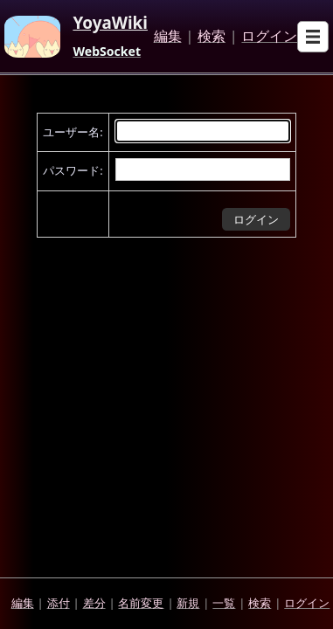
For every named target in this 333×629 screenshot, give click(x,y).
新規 (188, 603)
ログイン (269, 37)
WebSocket (107, 51)
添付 (58, 603)
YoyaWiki (110, 23)
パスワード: (72, 170)
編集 (168, 37)
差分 (94, 603)
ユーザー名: (72, 132)
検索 (211, 37)
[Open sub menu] (313, 36)
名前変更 (140, 603)
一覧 (223, 603)
